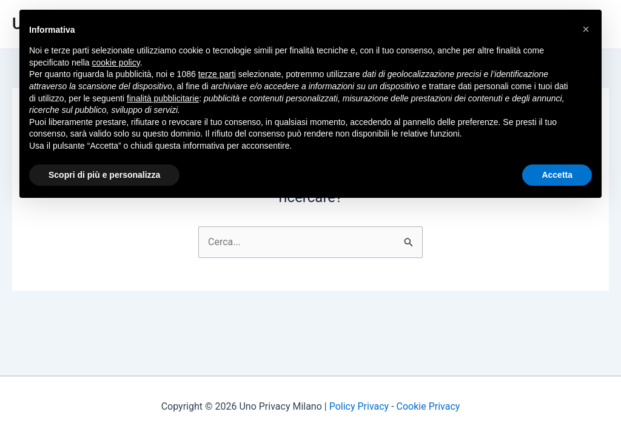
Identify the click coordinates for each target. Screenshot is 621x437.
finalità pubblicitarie (163, 98)
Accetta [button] (557, 175)
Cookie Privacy (428, 406)
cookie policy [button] (116, 62)
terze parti (217, 74)
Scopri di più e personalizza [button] (104, 175)
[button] (586, 29)
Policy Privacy (359, 406)
